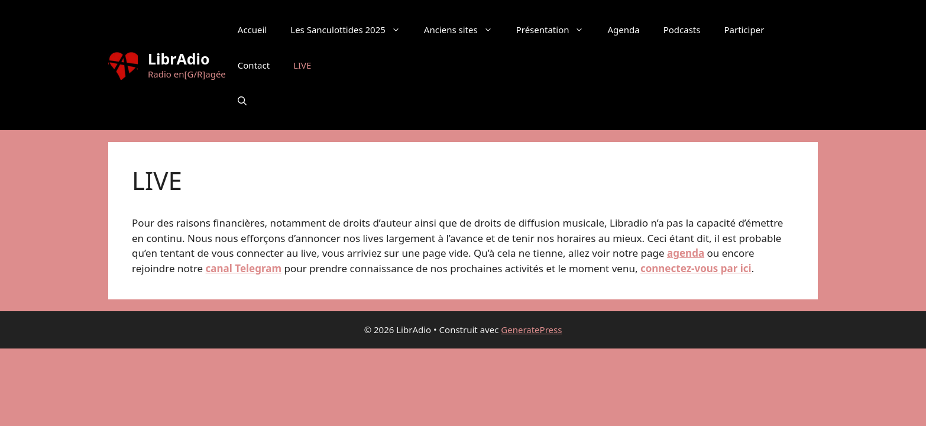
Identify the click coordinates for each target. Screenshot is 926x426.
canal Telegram (243, 268)
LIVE (302, 65)
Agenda (623, 30)
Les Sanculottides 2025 (351, 29)
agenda (685, 253)
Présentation (556, 29)
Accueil (252, 30)
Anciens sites (464, 29)
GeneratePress (531, 329)
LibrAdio (179, 59)
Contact (254, 65)
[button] (242, 100)
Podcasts (682, 30)
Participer (744, 30)
